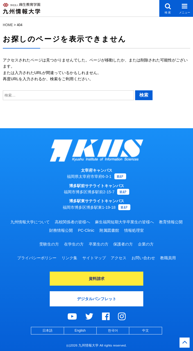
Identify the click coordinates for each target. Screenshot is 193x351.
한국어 (113, 330)
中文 (145, 330)
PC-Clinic (86, 230)
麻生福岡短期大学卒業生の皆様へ (124, 222)
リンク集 (69, 258)
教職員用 (168, 258)
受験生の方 (49, 244)
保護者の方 (123, 244)
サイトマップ (94, 258)
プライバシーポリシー (36, 258)
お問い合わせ (143, 258)
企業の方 (146, 244)
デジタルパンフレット (96, 299)
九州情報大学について (30, 222)
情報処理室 (134, 230)
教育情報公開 (171, 222)
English (80, 330)
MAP (120, 176)
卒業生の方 (98, 244)
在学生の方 (74, 244)
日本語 (47, 330)
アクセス (118, 258)
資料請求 (97, 278)
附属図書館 (109, 230)
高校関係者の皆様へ (72, 222)
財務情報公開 (61, 230)
